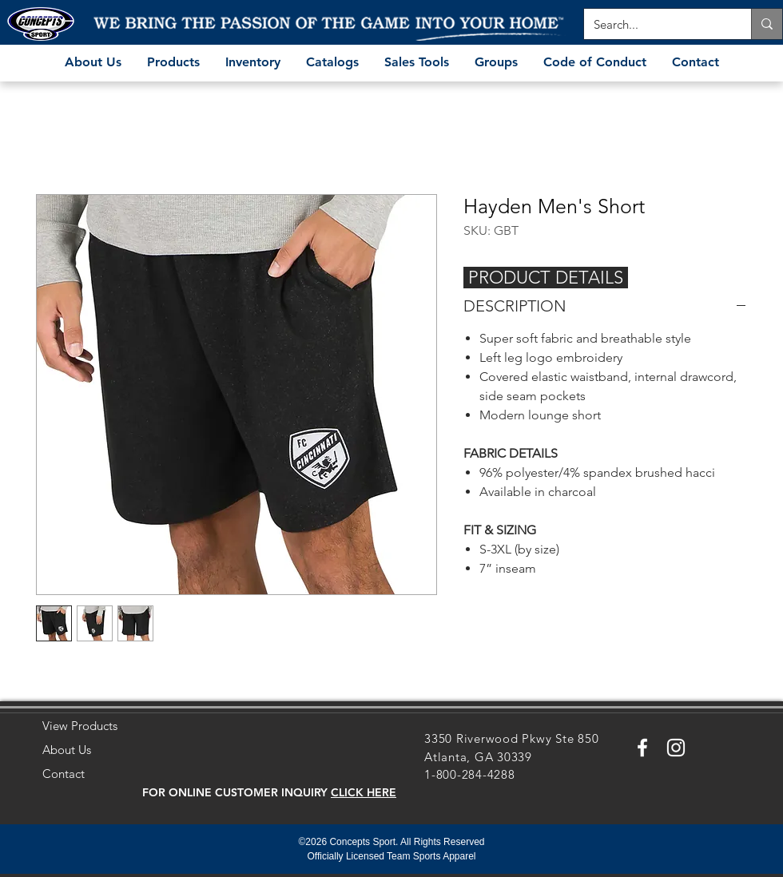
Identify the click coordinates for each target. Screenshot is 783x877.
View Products (79, 725)
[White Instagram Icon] (676, 748)
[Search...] (655, 24)
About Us (66, 749)
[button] (363, 792)
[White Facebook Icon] (642, 748)
